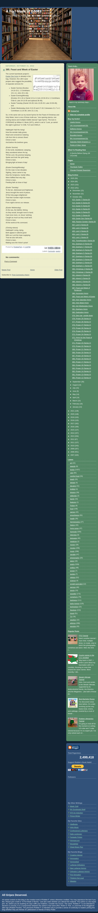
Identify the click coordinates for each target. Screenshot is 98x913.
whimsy (73, 623)
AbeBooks (74, 824)
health (72, 519)
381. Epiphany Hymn (80, 309)
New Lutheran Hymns (78, 868)
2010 (73, 446)
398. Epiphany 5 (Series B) (82, 253)
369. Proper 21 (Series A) (81, 349)
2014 (73, 433)
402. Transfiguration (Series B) (83, 241)
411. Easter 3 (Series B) (81, 212)
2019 (73, 417)
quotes (72, 574)
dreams (73, 492)
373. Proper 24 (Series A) (81, 334)
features (73, 502)
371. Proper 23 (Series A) (81, 343)
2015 (73, 430)
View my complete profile (80, 115)
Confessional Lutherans (79, 831)
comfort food (74, 476)
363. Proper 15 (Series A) (81, 368)
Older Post (58, 270)
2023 (73, 185)
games (72, 512)
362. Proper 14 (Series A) (81, 371)
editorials (73, 496)
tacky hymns (74, 604)
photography (74, 558)
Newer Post (6, 270)
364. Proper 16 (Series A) (81, 365)
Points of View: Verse (78, 145)
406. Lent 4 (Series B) (80, 228)
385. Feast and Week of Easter (83, 297)
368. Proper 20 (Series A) (81, 353)
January (76, 407)
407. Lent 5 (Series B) (80, 225)
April (74, 397)
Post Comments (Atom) (20, 275)
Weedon (73, 881)
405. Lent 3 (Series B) (80, 231)
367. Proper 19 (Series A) (81, 356)
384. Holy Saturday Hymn (81, 300)
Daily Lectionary (76, 834)
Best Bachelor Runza (86, 699)
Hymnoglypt (74, 862)
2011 (73, 442)
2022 (73, 188)
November (77, 194)
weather (73, 620)
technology (74, 607)
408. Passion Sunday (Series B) (84, 222)
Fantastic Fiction (76, 837)
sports (72, 590)
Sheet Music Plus (76, 847)
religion (72, 577)
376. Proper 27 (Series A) (81, 325)
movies (72, 548)
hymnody (51, 251)
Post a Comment (11, 261)
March (75, 401)
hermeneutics (75, 522)
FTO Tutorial (83, 636)
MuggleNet (74, 844)
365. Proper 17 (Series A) (81, 362)
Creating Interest (76, 855)
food (71, 509)
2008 (73, 452)
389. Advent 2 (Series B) (81, 282)
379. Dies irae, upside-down (82, 316)
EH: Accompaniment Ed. (79, 132)
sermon (73, 587)
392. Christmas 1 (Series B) (82, 272)
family (72, 499)
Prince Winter (75, 816)
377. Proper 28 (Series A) (81, 322)
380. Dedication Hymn (80, 312)
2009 (73, 449)
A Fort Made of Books (23, 11)
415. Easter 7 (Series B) (81, 200)
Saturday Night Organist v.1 (80, 142)
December (77, 190)
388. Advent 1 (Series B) (81, 285)
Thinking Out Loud (77, 878)
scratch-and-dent (76, 584)
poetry (58, 251)
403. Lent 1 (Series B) (80, 237)
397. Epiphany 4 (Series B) (82, 256)
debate (72, 483)
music (72, 551)
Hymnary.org (74, 841)
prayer (72, 571)
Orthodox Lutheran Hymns (80, 872)
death (72, 479)
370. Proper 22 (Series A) (81, 346)
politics (72, 568)
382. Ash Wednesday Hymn (82, 306)
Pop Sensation (75, 875)
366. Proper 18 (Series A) (81, 359)
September (77, 382)
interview (73, 535)
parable (73, 554)
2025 (73, 178)
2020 (73, 414)
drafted (72, 489)
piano (72, 561)
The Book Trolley (76, 167)
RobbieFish (75, 111)
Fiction (72, 506)
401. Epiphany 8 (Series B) (82, 244)
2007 (73, 455)
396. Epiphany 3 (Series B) (82, 260)
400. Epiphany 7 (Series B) (82, 247)
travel (72, 613)
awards (72, 466)
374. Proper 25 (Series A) (81, 331)
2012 (73, 439)
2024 (73, 181)
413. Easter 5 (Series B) (81, 206)
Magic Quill (74, 806)
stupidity (73, 594)
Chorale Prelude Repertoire (80, 170)
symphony (74, 597)
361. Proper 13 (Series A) (81, 375)
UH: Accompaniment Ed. (79, 126)
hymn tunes (74, 528)
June (75, 391)
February (76, 404)
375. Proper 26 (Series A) (81, 328)
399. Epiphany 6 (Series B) (82, 250)
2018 (73, 420)
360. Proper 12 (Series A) (81, 378)
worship (73, 626)
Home (32, 270)
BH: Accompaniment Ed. (79, 139)
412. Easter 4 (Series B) (81, 209)
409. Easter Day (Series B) (82, 218)
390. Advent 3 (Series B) (81, 278)
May (74, 394)
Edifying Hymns (76, 129)
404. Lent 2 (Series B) (80, 234)
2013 (73, 436)
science (73, 581)
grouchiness (74, 515)
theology (73, 610)
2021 (73, 411)
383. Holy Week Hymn (80, 303)
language (73, 538)
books (72, 470)
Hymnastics (74, 858)
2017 (73, 423)
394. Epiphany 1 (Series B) (82, 266)
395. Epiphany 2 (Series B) (82, 263)
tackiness (73, 600)
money (72, 545)
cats (71, 473)
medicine (73, 541)
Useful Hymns (75, 122)
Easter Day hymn (12, 76)
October (76, 197)
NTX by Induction (76, 813)
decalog (73, 486)
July (74, 388)
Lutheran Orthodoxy (77, 865)
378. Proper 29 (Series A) (81, 319)
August (75, 385)
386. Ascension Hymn (80, 293)
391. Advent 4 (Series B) (81, 275)
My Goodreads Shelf (77, 809)
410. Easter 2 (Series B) (81, 215)
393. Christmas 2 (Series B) (82, 269)
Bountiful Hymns (76, 135)
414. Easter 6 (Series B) (81, 203)
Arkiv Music (74, 827)
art (71, 463)
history (72, 525)
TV (71, 617)
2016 (73, 427)
